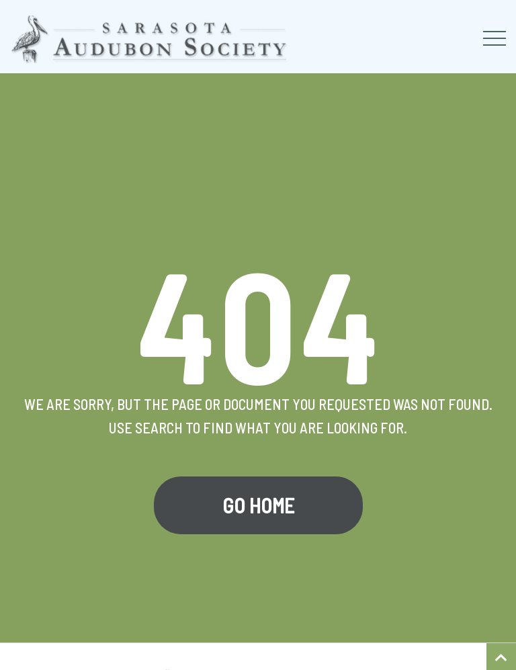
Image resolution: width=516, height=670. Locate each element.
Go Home (258, 505)
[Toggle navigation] (494, 38)
